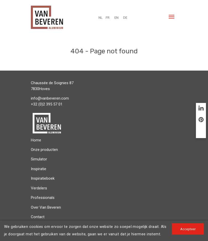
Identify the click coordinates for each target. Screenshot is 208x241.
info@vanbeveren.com (50, 98)
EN (116, 17)
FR (108, 17)
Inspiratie (38, 169)
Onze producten (44, 149)
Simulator (39, 159)
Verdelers (39, 188)
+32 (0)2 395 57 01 (46, 104)
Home (36, 140)
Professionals (43, 197)
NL (100, 17)
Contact (37, 217)
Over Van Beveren (46, 207)
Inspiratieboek (43, 178)
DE (125, 17)
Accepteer (188, 229)
